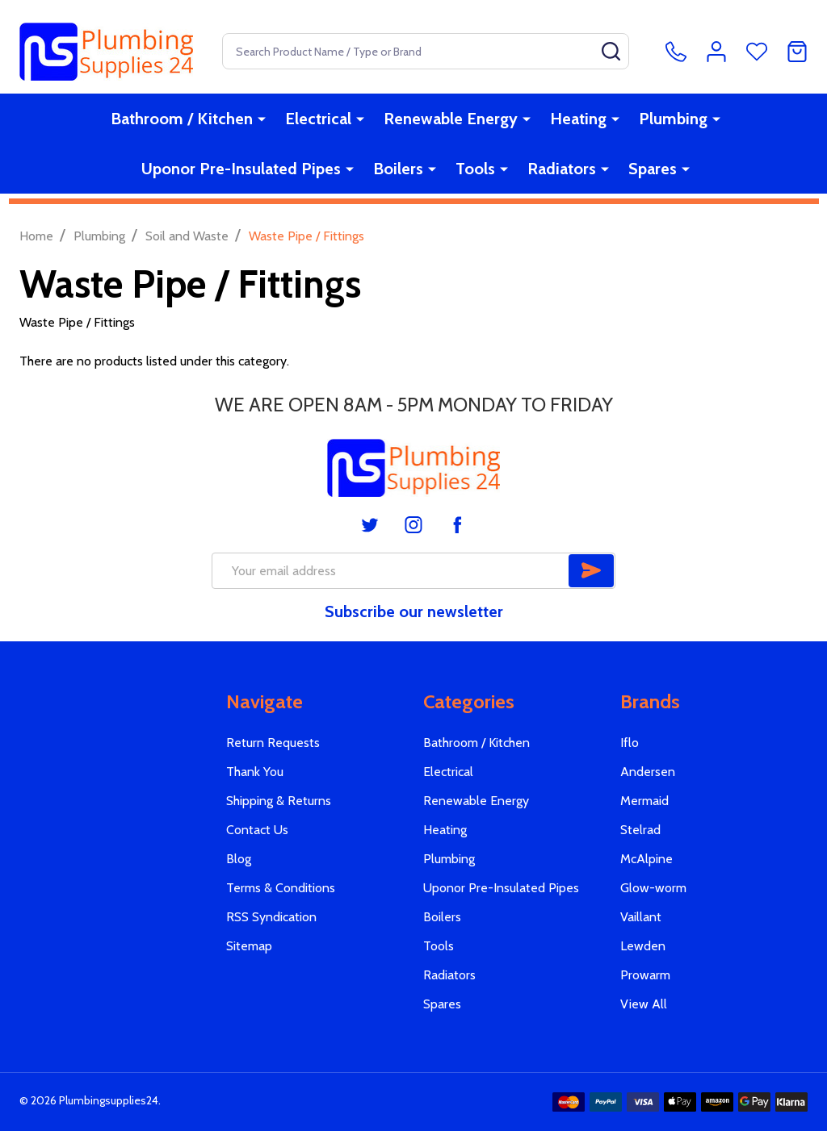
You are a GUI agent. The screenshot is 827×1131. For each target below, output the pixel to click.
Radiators (561, 168)
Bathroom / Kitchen (182, 118)
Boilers (398, 168)
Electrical (318, 118)
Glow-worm (653, 887)
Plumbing (673, 118)
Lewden (642, 946)
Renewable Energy (451, 118)
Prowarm (645, 975)
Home (36, 236)
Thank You (254, 771)
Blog (238, 858)
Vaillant (640, 916)
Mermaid (644, 800)
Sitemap (249, 946)
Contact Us (257, 829)
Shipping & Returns (278, 800)
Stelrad (640, 829)
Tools (475, 168)
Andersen (647, 771)
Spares (652, 168)
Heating (578, 118)
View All (643, 1004)
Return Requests (273, 742)
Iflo (629, 742)
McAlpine (646, 858)
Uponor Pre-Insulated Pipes (241, 168)
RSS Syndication (271, 916)
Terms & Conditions (280, 887)
